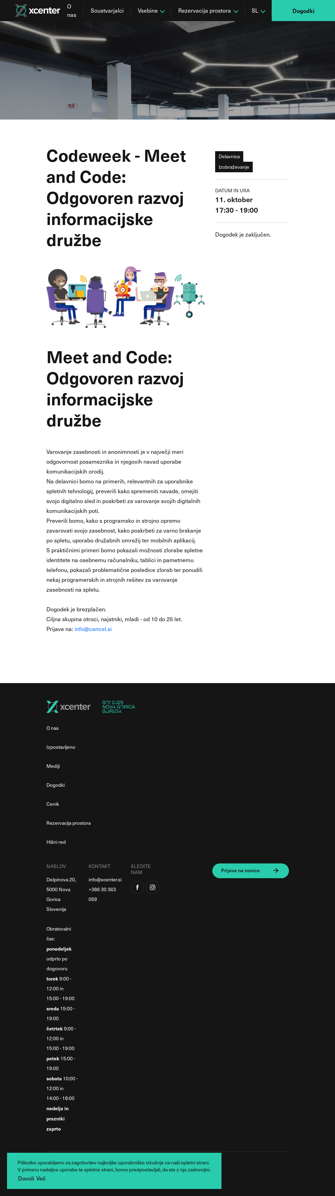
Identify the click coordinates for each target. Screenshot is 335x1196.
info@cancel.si (93, 628)
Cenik (52, 803)
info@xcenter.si (105, 879)
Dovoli (26, 1178)
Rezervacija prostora (204, 10)
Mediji (53, 766)
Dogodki (303, 10)
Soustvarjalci (107, 10)
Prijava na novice (240, 870)
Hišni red (56, 841)
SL (255, 10)
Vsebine (148, 10)
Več (41, 1178)
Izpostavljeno (60, 747)
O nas (71, 10)
